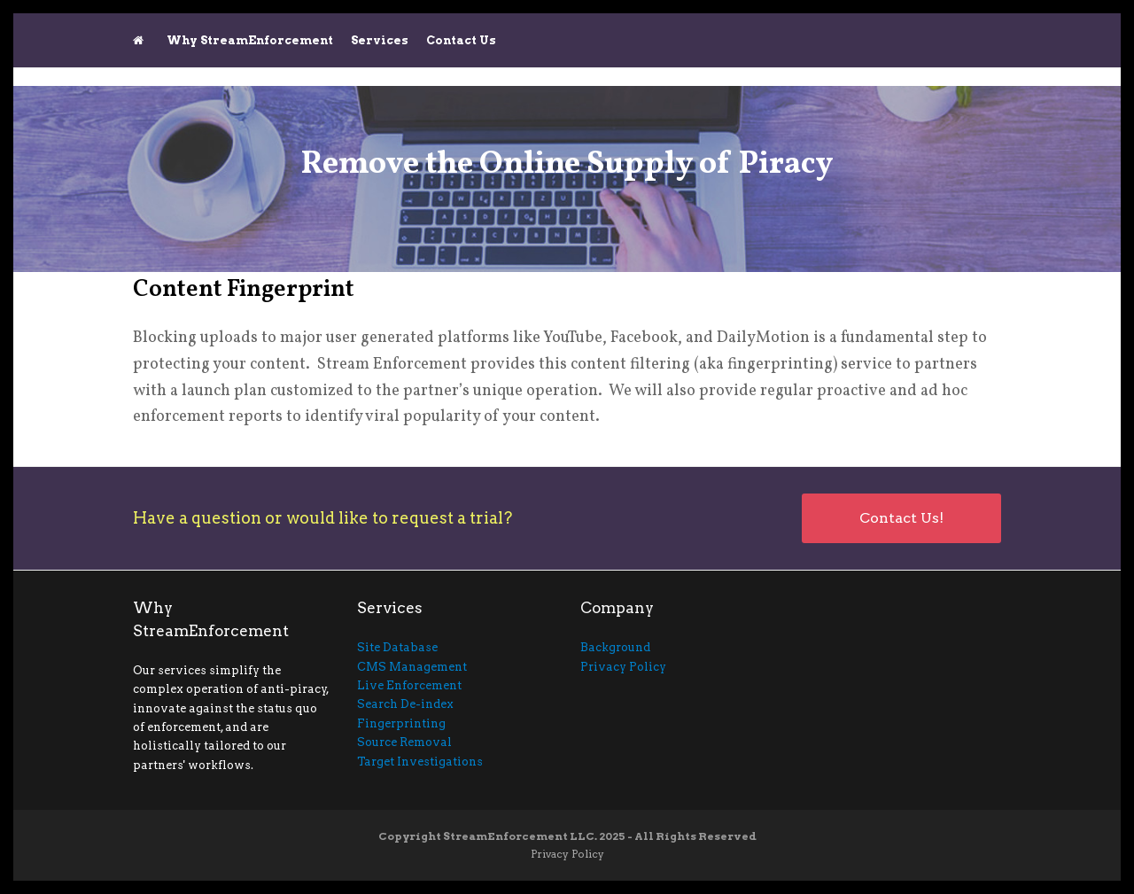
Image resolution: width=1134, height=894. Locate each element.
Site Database (397, 647)
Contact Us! (901, 517)
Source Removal (404, 742)
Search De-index (405, 704)
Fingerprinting (401, 723)
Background (615, 647)
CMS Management (412, 666)
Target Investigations (420, 761)
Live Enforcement (409, 685)
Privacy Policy (623, 666)
